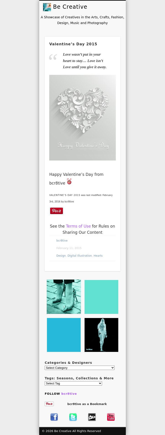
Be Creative (70, 7)
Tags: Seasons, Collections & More (79, 378)
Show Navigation (118, 7)
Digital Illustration (79, 255)
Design (61, 255)
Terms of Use (78, 226)
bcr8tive (61, 240)
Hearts (98, 255)
